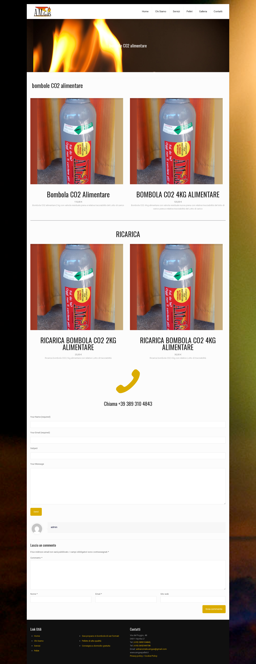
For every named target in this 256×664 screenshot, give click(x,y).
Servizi (37, 662)
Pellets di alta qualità (91, 657)
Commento (36, 574)
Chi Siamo (39, 657)
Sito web (164, 610)
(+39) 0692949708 (142, 662)
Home (37, 652)
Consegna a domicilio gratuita (96, 662)
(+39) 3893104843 (142, 659)
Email (98, 610)
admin (54, 544)
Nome (34, 610)
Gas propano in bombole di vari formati (100, 652)
